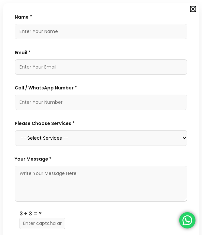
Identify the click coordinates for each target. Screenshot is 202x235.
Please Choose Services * (45, 123)
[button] (193, 9)
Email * (23, 52)
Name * (23, 17)
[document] (101, 117)
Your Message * (33, 159)
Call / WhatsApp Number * (46, 88)
